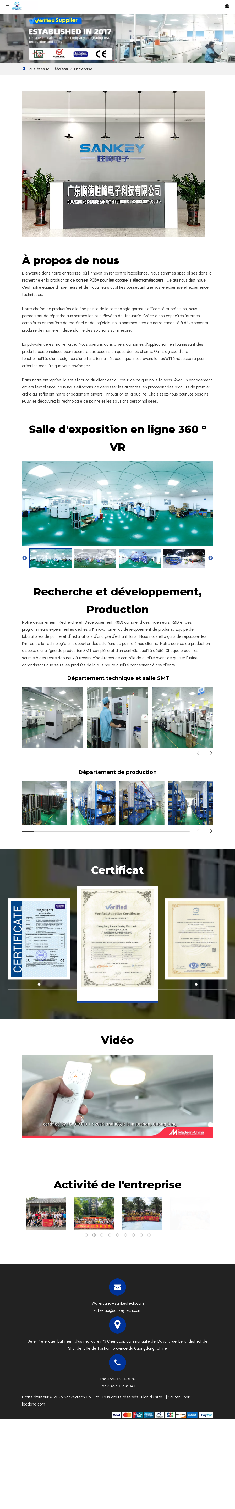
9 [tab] (149, 1235)
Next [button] (210, 558)
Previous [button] (24, 558)
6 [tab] (125, 1235)
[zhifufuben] (162, 1414)
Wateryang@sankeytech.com (117, 1303)
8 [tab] (141, 1235)
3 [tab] (102, 1235)
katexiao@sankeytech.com (117, 1310)
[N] (117, 38)
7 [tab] (133, 1235)
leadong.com (33, 1404)
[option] (51, 558)
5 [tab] (117, 1235)
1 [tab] (86, 1235)
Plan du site (152, 1397)
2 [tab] (94, 1235)
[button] (209, 753)
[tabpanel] (46, 1213)
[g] (113, 164)
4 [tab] (109, 1235)
